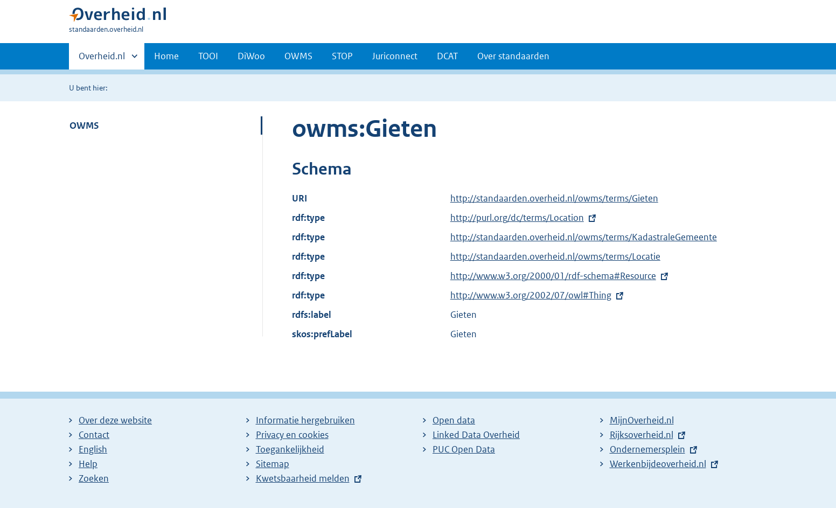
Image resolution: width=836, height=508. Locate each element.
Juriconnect (394, 56)
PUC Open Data (464, 449)
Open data (454, 420)
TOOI (208, 56)
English (93, 449)
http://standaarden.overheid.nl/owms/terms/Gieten (554, 198)
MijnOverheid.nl (642, 420)
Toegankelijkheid (290, 449)
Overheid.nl (102, 59)
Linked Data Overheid (476, 435)
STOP (342, 56)
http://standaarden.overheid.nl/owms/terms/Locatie (555, 256)
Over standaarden (513, 56)
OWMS (298, 56)
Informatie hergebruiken (305, 420)
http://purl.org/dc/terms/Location (517, 218)
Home (166, 56)
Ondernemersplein (647, 449)
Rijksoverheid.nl (641, 435)
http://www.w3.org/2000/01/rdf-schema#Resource (553, 276)
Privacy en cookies (292, 435)
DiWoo (251, 56)
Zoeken (94, 478)
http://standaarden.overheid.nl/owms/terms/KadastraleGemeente (583, 237)
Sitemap (272, 464)
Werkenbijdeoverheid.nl (658, 464)
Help (88, 464)
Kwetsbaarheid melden (303, 478)
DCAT (447, 56)
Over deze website (115, 420)
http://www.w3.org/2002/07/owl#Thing (530, 295)
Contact (94, 435)
